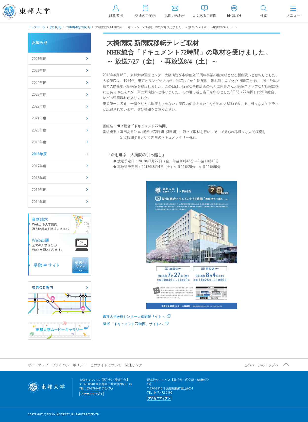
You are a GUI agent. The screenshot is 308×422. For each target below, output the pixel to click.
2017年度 (39, 166)
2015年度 (39, 190)
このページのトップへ (261, 365)
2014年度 (39, 202)
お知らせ (56, 27)
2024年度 (39, 83)
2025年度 (39, 71)
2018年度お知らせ (78, 27)
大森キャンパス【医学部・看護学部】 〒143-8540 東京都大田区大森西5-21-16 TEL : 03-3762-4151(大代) (105, 387)
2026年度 (39, 59)
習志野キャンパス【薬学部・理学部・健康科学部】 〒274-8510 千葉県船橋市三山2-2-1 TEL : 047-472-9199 (178, 389)
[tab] (263, 11)
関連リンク (133, 365)
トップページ (37, 27)
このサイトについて (105, 365)
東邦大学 (31, 11)
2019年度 (39, 142)
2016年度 (39, 178)
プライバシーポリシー (69, 365)
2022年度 (39, 106)
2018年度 (39, 154)
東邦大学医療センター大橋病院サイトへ (137, 316)
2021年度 (39, 118)
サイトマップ (38, 365)
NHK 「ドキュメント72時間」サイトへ (136, 324)
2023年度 (39, 94)
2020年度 (39, 130)
